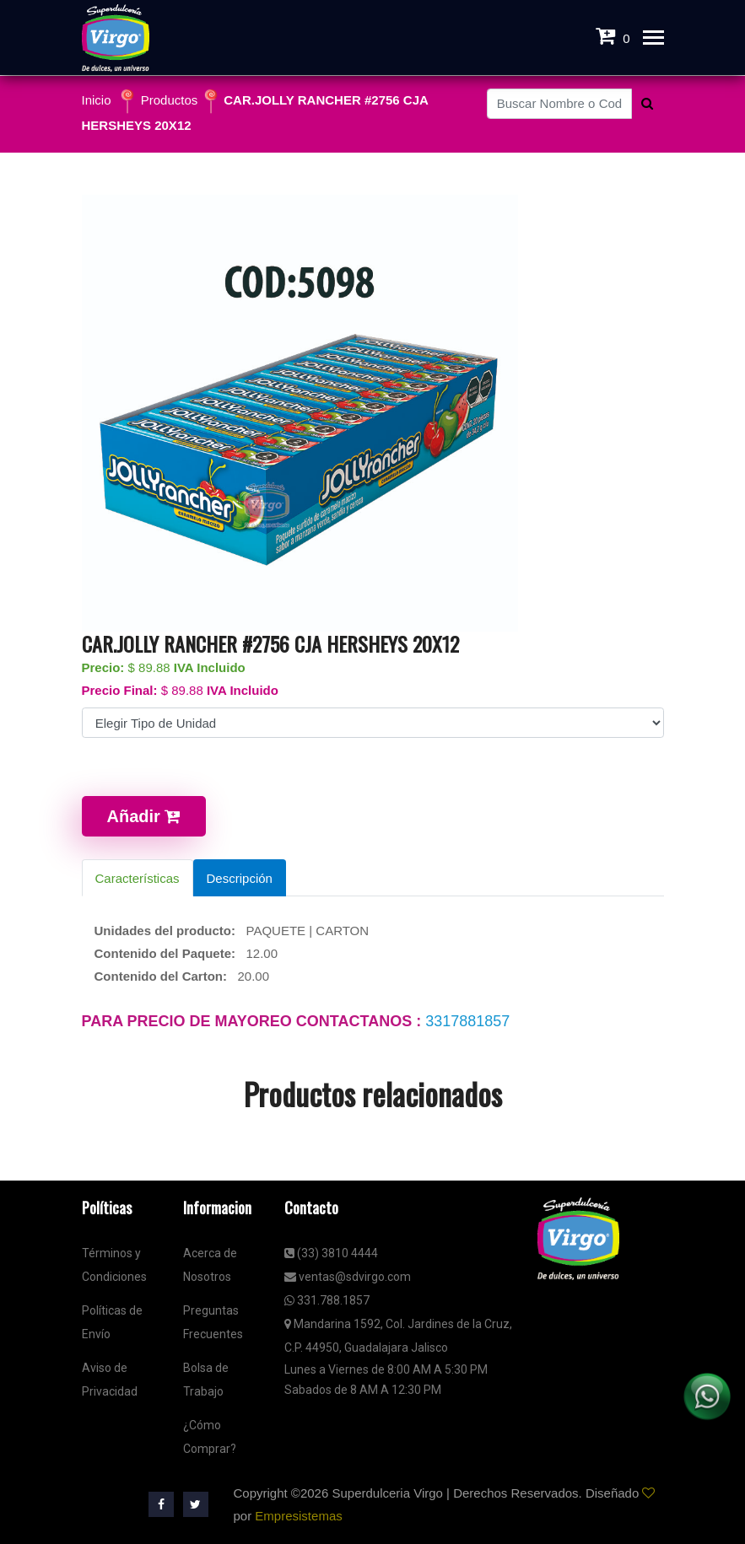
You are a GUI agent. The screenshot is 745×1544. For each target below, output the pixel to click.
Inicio (96, 100)
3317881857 (467, 1021)
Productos (169, 100)
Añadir (144, 816)
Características (137, 878)
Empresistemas (298, 1516)
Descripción (240, 878)
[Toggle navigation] (653, 39)
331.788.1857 (327, 1300)
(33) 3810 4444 (331, 1253)
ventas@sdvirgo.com (347, 1276)
